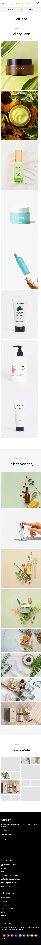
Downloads (5, 898)
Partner (4, 868)
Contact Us (5, 905)
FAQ (2, 872)
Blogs (3, 912)
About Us (4, 901)
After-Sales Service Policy (10, 875)
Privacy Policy (6, 886)
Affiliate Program (10, 865)
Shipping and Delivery (9, 883)
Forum (3, 916)
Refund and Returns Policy (11, 879)
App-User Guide (7, 909)
